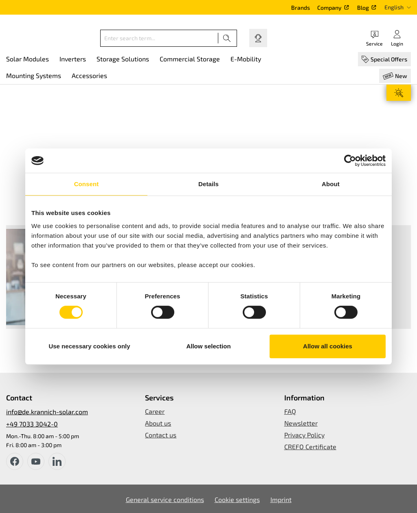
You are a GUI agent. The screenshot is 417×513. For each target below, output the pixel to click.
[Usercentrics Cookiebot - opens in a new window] (350, 160)
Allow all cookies (327, 346)
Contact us (160, 435)
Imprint (281, 499)
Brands (300, 7)
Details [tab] (208, 183)
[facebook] (14, 461)
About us (158, 423)
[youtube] (35, 461)
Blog (363, 7)
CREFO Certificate (310, 446)
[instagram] (57, 461)
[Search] (227, 38)
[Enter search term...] (159, 38)
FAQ (290, 411)
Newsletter (301, 423)
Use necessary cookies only (89, 346)
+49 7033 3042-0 (32, 424)
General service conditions (165, 499)
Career (155, 411)
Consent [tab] (86, 183)
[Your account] (397, 38)
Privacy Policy (304, 435)
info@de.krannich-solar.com (47, 411)
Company (329, 7)
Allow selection (208, 346)
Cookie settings (237, 499)
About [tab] (331, 183)
